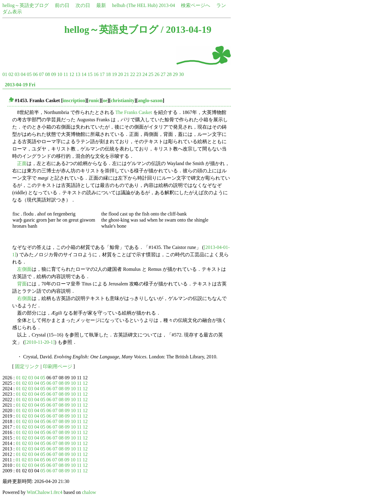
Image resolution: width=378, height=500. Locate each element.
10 (59, 74)
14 (83, 74)
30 (181, 74)
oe (105, 100)
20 (120, 74)
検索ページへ (195, 5)
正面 (22, 163)
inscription (74, 100)
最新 (101, 5)
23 (138, 74)
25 (150, 74)
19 (114, 74)
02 (11, 74)
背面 (22, 283)
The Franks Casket (133, 112)
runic (93, 100)
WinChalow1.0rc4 (44, 492)
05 (29, 74)
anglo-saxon (150, 100)
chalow (89, 492)
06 (35, 74)
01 (4, 74)
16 (96, 74)
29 (175, 74)
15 (89, 74)
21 (126, 74)
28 (169, 74)
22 (132, 74)
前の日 (62, 5)
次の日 (83, 5)
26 (156, 74)
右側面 (24, 298)
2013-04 (167, 5)
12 (71, 74)
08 (47, 74)
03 (17, 74)
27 (163, 74)
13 (77, 74)
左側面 (24, 269)
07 (41, 74)
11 (65, 74)
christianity (122, 100)
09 (53, 74)
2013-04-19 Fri (20, 84)
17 (102, 74)
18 (108, 74)
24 (144, 74)
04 (23, 74)
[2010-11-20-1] (40, 342)
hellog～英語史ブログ (25, 5)
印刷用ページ (57, 366)
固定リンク (27, 366)
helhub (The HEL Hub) (134, 5)
